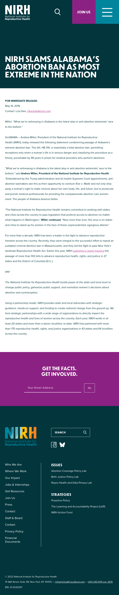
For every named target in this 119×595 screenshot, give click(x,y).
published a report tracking (88, 251)
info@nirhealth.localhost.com (70, 582)
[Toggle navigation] (107, 12)
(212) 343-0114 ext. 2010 (100, 582)
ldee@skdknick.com (39, 111)
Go (89, 388)
